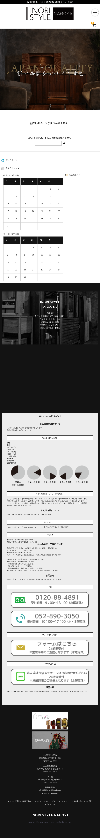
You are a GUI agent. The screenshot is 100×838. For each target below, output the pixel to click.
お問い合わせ (50, 804)
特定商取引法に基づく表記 (82, 801)
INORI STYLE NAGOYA (50, 815)
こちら (78, 503)
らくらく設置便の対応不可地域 (20, 801)
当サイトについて (41, 801)
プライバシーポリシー (60, 801)
